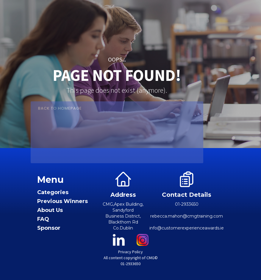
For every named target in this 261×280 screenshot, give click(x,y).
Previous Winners (62, 201)
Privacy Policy (130, 251)
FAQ (43, 219)
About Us (50, 210)
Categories (52, 192)
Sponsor (48, 228)
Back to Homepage (60, 111)
